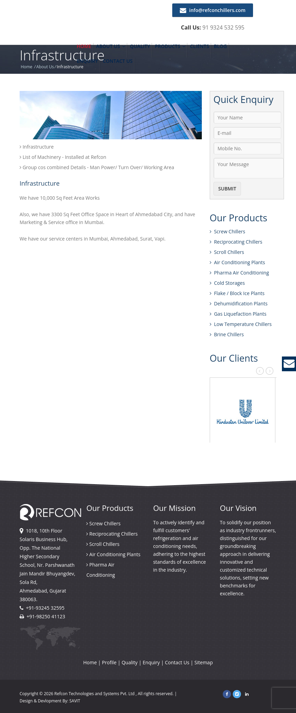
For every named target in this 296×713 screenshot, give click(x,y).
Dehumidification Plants (238, 303)
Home (84, 46)
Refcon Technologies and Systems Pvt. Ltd (95, 694)
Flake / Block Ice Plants (237, 293)
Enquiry (87, 61)
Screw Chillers (227, 231)
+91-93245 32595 (45, 608)
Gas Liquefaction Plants (238, 314)
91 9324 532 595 (223, 27)
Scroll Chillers (227, 252)
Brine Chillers (227, 334)
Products (170, 46)
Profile (110, 662)
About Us (110, 46)
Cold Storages (227, 283)
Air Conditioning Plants (237, 262)
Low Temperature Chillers (241, 324)
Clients (199, 46)
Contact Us (118, 61)
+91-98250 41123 (45, 616)
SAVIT (74, 701)
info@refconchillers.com (212, 10)
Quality (140, 46)
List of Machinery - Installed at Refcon (63, 157)
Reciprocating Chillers (236, 241)
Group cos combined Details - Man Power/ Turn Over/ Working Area (97, 167)
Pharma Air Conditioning (239, 272)
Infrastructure (37, 146)
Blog (220, 46)
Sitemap (204, 662)
